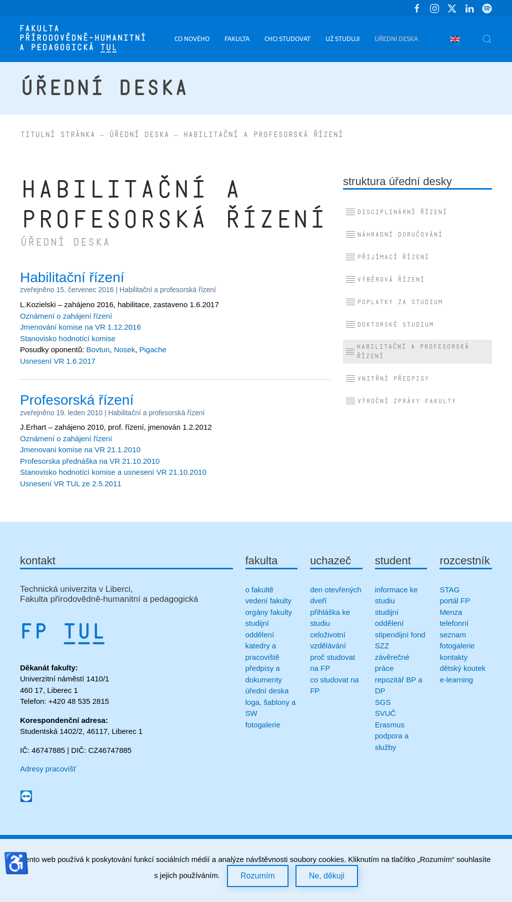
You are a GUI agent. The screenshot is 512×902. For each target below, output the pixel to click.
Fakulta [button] (237, 39)
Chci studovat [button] (287, 39)
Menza (451, 612)
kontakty (454, 657)
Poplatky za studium (394, 302)
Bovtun (98, 349)
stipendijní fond (400, 634)
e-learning (456, 679)
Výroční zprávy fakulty (401, 401)
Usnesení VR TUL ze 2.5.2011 (71, 483)
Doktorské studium (390, 325)
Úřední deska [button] (396, 39)
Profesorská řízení (77, 400)
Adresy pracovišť (48, 768)
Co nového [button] (192, 39)
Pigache (153, 349)
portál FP (455, 600)
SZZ (382, 645)
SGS (383, 702)
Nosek (125, 349)
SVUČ (385, 713)
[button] (487, 39)
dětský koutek (463, 668)
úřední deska (267, 690)
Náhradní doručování (394, 235)
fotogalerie (263, 724)
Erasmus (389, 724)
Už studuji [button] (343, 39)
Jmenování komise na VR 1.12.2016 (80, 327)
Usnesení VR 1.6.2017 (58, 361)
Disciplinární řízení (396, 212)
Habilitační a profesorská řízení (168, 290)
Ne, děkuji (326, 875)
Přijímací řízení (387, 257)
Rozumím (257, 875)
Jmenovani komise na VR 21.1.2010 (80, 449)
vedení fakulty (269, 600)
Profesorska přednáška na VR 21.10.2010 (90, 461)
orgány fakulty (269, 612)
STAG (450, 589)
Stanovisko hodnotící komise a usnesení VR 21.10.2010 (113, 472)
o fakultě (260, 589)
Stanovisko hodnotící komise (68, 338)
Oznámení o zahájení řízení (66, 316)
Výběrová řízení (385, 280)
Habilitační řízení (72, 277)
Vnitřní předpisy (387, 379)
